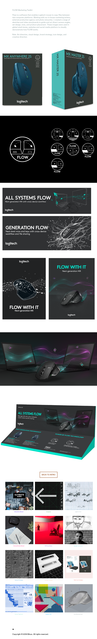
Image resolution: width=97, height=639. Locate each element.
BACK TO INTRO (48, 475)
